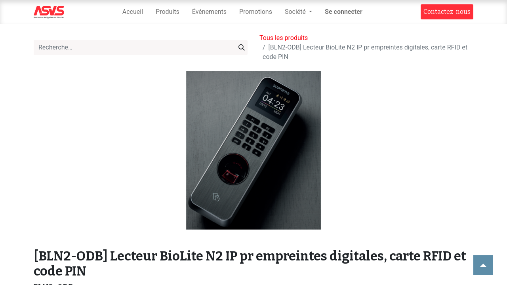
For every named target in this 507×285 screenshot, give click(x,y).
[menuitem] (132, 12)
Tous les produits (283, 38)
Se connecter (343, 11)
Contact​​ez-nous (447, 11)
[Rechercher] (242, 47)
